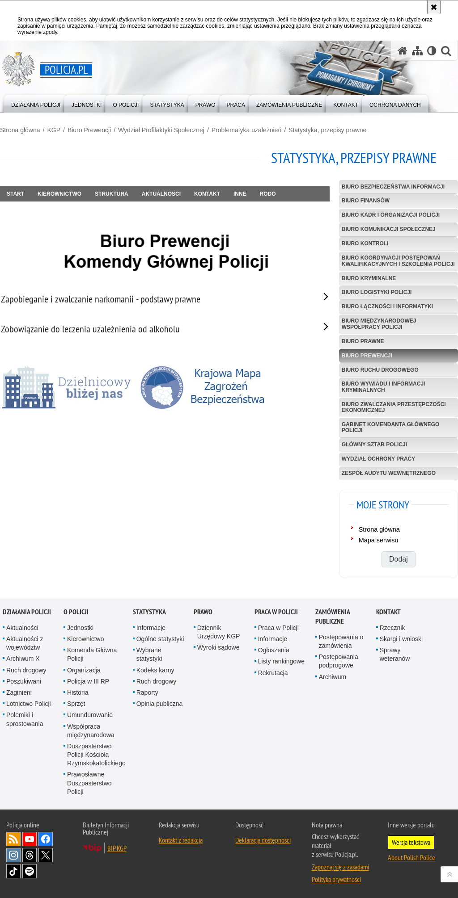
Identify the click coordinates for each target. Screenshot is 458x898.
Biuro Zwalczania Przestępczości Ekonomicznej (394, 407)
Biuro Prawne (363, 341)
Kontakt (207, 194)
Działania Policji (27, 612)
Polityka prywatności (336, 879)
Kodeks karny (155, 670)
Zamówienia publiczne (332, 616)
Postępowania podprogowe (338, 661)
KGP (53, 130)
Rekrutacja (273, 672)
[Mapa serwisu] (417, 50)
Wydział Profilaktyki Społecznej (161, 130)
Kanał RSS (13, 839)
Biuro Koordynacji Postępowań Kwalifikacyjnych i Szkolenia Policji (398, 261)
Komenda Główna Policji (92, 654)
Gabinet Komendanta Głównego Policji (391, 427)
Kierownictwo (59, 194)
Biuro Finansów (366, 200)
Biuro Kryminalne (369, 278)
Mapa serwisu (379, 540)
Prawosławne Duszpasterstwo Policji (89, 783)
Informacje (150, 627)
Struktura (111, 194)
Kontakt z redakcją (181, 839)
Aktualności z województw (24, 643)
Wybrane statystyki (149, 654)
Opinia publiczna (159, 703)
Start (15, 194)
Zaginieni (19, 692)
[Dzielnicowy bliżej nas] (67, 387)
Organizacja (84, 670)
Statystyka (149, 612)
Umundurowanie (90, 714)
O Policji (76, 612)
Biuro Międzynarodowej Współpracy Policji (379, 324)
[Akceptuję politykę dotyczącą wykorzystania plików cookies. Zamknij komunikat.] (434, 7)
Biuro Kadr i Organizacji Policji (391, 215)
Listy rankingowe (281, 661)
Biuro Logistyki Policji (377, 292)
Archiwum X (23, 658)
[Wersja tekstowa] (432, 50)
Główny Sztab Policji (374, 444)
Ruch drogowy (26, 670)
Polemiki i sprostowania (24, 719)
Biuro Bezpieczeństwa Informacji (393, 187)
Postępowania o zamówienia (341, 641)
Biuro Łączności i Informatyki (387, 306)
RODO (268, 194)
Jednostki (80, 627)
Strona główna (20, 130)
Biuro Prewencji (89, 130)
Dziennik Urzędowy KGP (218, 632)
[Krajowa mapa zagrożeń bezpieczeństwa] (206, 387)
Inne (239, 194)
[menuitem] (36, 103)
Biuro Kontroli (365, 243)
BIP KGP (117, 847)
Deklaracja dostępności (263, 839)
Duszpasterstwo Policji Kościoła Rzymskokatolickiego (96, 755)
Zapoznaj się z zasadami (340, 866)
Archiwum (332, 676)
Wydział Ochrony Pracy (378, 459)
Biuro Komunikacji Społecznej (389, 229)
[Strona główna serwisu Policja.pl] (402, 50)
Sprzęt (76, 703)
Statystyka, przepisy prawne (327, 130)
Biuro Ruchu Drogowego (380, 370)
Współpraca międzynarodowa (90, 731)
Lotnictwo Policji (28, 703)
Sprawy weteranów (395, 654)
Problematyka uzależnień (246, 130)
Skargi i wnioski (401, 638)
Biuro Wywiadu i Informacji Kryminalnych (383, 387)
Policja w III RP (88, 681)
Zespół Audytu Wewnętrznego (389, 473)
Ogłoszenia (273, 650)
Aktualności (161, 194)
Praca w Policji (276, 612)
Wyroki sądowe (218, 647)
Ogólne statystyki (160, 638)
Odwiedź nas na (29, 839)
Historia (77, 692)
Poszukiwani (23, 681)
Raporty (147, 692)
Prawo (203, 612)
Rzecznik (392, 627)
